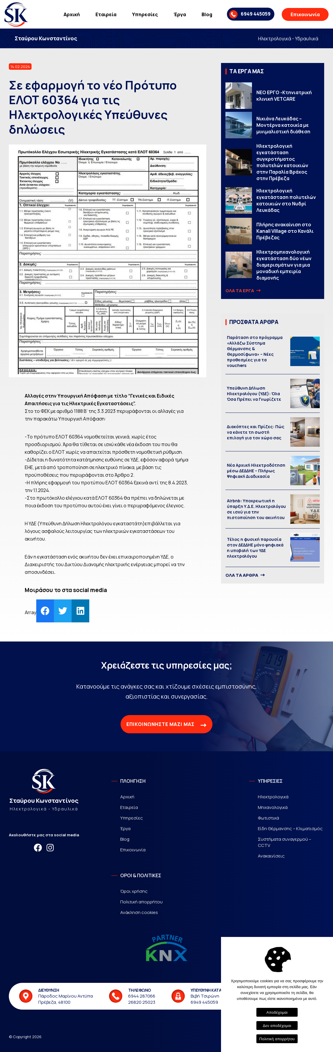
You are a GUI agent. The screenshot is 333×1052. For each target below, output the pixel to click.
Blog (207, 14)
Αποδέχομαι (277, 1012)
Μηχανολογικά (273, 807)
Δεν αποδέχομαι (277, 1025)
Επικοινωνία (305, 14)
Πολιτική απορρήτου (141, 902)
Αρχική (72, 14)
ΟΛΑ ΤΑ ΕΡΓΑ (242, 291)
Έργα (180, 14)
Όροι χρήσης (134, 891)
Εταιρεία (105, 14)
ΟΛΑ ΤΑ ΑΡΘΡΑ (244, 575)
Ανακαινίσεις (271, 856)
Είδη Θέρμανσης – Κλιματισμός (290, 828)
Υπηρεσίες (145, 14)
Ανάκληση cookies (139, 912)
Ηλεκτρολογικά (273, 797)
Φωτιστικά (268, 818)
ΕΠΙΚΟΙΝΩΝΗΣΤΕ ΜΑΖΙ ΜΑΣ (166, 725)
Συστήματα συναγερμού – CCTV (284, 842)
